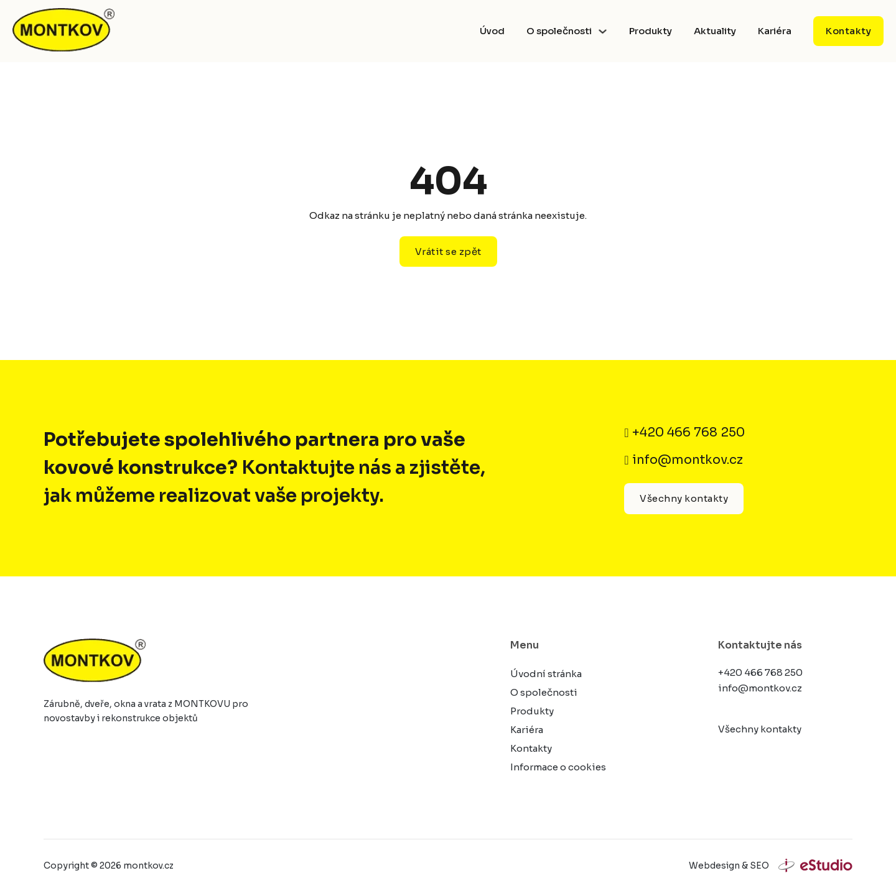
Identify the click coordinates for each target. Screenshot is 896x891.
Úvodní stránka (546, 674)
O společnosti (559, 31)
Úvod (492, 31)
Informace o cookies (558, 767)
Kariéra (774, 31)
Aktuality (715, 31)
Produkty (650, 31)
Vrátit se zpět (448, 251)
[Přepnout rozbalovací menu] (602, 31)
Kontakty (848, 31)
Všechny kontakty (684, 498)
